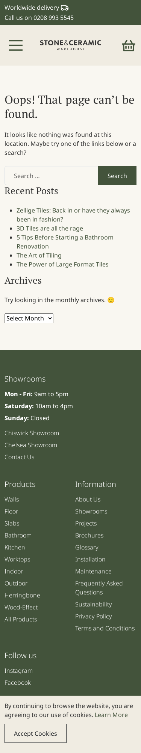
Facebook (18, 682)
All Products (21, 619)
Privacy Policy (93, 616)
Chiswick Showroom (32, 433)
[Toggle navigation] (16, 45)
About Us (87, 499)
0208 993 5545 (53, 17)
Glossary (87, 547)
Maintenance (93, 571)
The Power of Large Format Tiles (63, 264)
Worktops (17, 559)
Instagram (19, 670)
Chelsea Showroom (31, 445)
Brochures (89, 535)
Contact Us (19, 457)
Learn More (111, 715)
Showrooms (91, 511)
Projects (86, 523)
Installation (90, 559)
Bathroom (18, 535)
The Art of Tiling (39, 255)
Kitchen (15, 547)
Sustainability (93, 604)
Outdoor (16, 583)
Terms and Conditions (105, 628)
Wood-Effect (21, 607)
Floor (11, 511)
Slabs (12, 523)
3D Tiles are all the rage (50, 228)
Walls (12, 499)
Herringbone (22, 595)
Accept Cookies (35, 733)
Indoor (14, 571)
